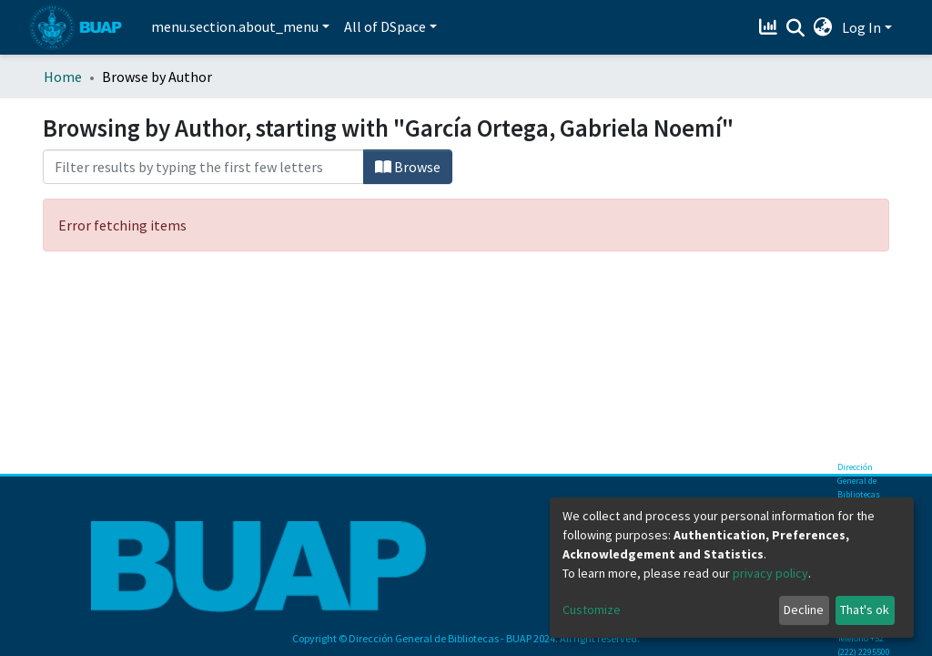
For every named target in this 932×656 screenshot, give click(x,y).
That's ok (864, 609)
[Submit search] (796, 28)
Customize (591, 609)
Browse (408, 167)
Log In (861, 27)
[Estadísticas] (770, 27)
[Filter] (203, 166)
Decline (804, 609)
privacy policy (770, 573)
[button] (823, 27)
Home (63, 76)
